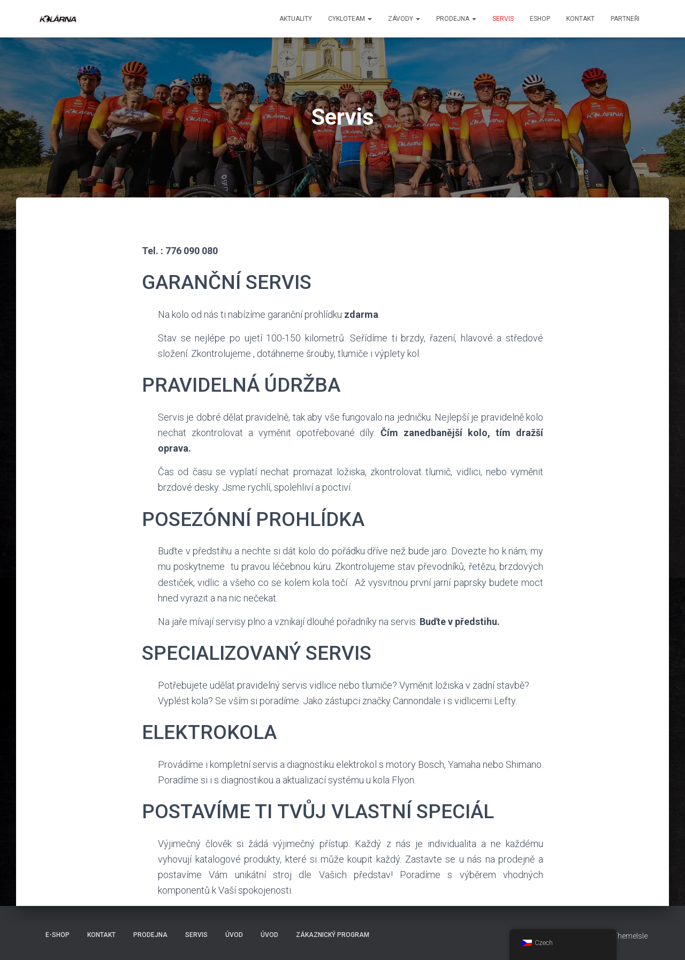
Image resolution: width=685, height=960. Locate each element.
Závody (404, 18)
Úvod (234, 935)
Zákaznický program (332, 935)
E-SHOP (57, 935)
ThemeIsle (630, 936)
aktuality (295, 18)
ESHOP (540, 18)
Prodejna (456, 18)
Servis (503, 18)
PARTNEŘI (625, 18)
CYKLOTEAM (350, 18)
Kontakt (580, 18)
